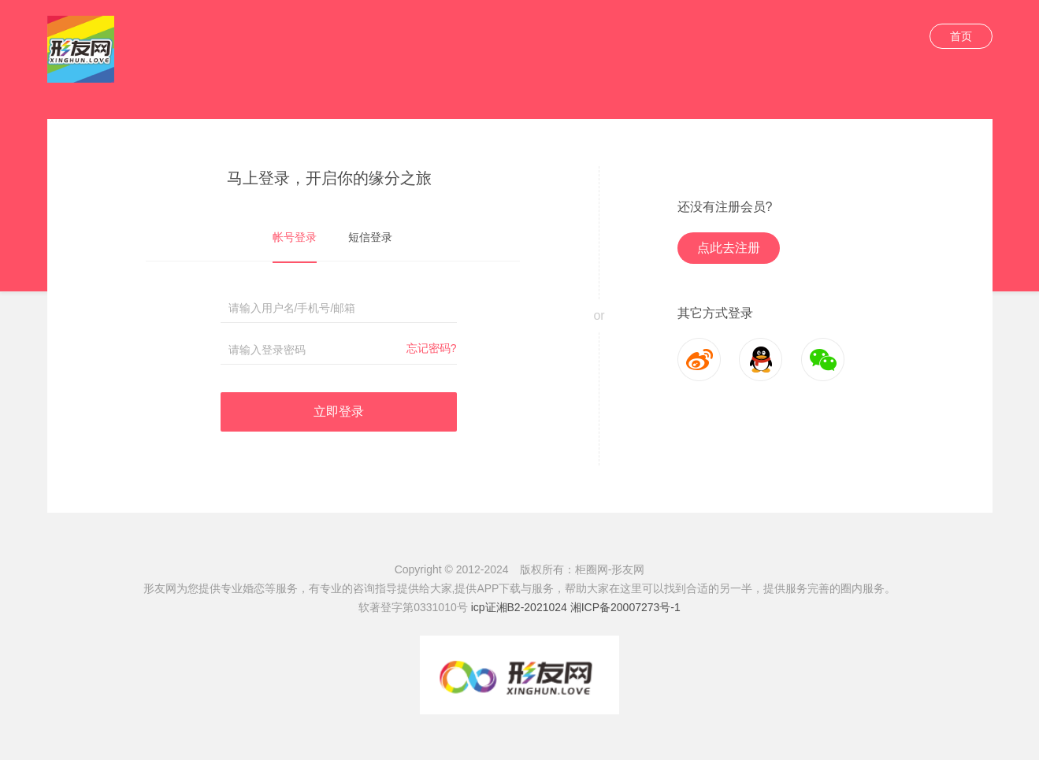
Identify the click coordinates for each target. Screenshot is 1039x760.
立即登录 (339, 411)
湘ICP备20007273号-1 (625, 607)
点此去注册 (728, 247)
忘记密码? (431, 348)
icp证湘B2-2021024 (519, 607)
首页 (961, 36)
